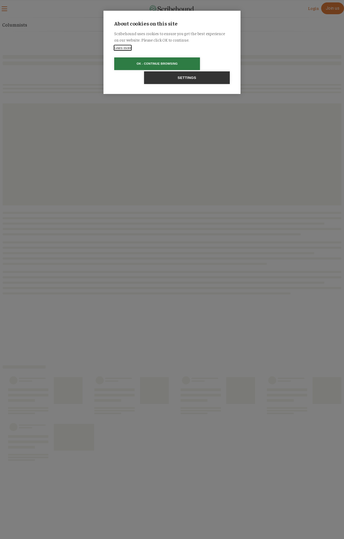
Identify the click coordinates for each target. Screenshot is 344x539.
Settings (203, 64)
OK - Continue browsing (141, 63)
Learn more (122, 47)
